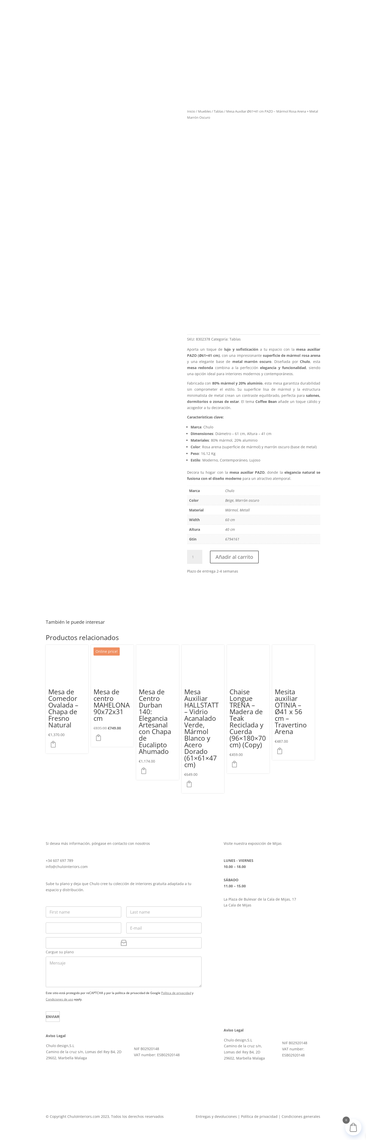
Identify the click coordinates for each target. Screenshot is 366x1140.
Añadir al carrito (234, 556)
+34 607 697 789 (59, 860)
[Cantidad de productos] (194, 557)
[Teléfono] (83, 927)
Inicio (191, 111)
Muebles (204, 111)
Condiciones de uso (59, 999)
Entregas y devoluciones (216, 1116)
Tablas (218, 111)
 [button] (54, 744)
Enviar (55, 1017)
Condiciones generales (301, 1116)
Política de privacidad (176, 993)
